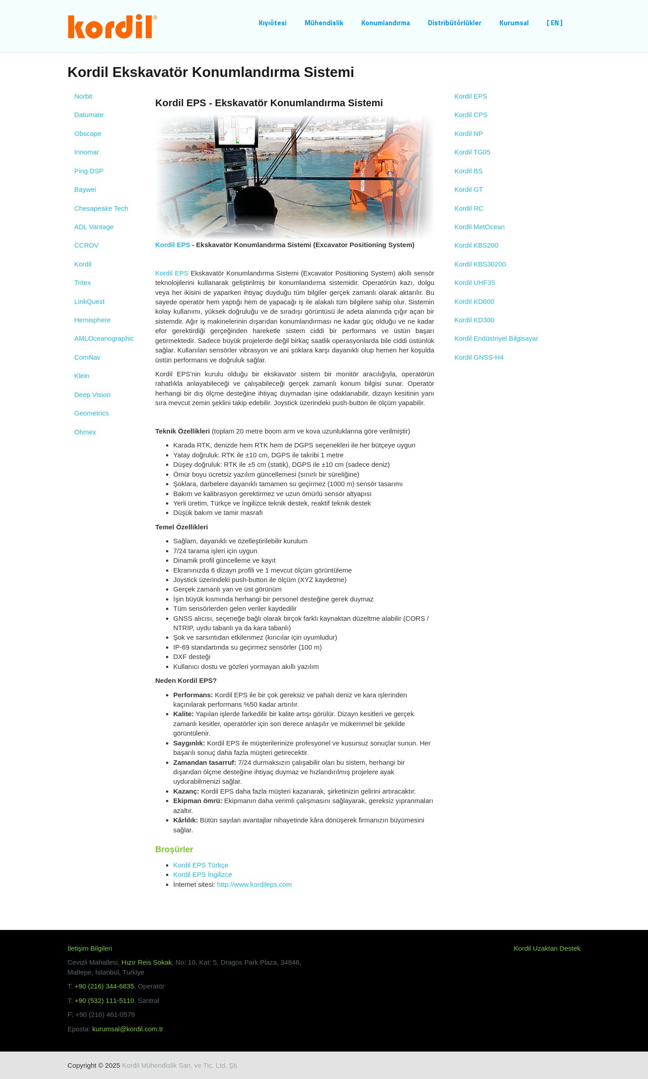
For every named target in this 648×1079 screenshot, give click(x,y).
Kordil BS (468, 171)
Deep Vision (92, 394)
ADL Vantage (94, 226)
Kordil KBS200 (476, 245)
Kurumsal (514, 23)
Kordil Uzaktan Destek (547, 948)
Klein (81, 375)
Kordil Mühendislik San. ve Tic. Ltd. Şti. (180, 1065)
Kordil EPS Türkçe (200, 865)
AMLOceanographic (104, 338)
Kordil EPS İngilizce (202, 874)
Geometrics (91, 413)
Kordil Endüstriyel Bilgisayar (496, 338)
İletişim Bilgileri (90, 948)
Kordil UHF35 (474, 282)
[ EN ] (554, 23)
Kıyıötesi (273, 23)
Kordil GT (468, 189)
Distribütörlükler (455, 23)
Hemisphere (92, 320)
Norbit (83, 96)
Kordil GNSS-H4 (479, 357)
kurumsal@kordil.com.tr (127, 1029)
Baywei (85, 189)
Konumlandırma (385, 23)
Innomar (86, 152)
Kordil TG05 (472, 152)
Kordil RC (468, 208)
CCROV (86, 245)
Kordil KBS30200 (480, 264)
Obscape (87, 133)
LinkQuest (89, 301)
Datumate (89, 114)
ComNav (87, 357)
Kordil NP (468, 133)
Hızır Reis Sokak (147, 962)
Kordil (82, 264)
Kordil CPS (470, 114)
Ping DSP (89, 171)
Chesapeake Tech (101, 208)
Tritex (82, 282)
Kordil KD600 (474, 301)
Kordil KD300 (474, 320)
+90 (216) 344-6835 (104, 986)
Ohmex (85, 432)
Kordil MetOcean (479, 226)
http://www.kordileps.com (254, 884)
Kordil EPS (172, 244)
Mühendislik (324, 23)
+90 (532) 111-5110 (104, 1000)
